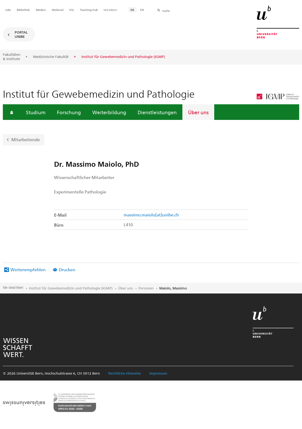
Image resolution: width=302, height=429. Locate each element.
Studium (36, 112)
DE (132, 10)
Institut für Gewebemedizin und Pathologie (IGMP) (71, 288)
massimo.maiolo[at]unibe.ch (151, 215)
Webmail (57, 10)
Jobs (8, 10)
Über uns (198, 112)
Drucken (67, 269)
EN (142, 10)
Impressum (158, 373)
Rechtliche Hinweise (124, 373)
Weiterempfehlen (28, 269)
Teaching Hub (89, 10)
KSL (71, 10)
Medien (41, 10)
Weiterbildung (109, 112)
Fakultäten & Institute (11, 57)
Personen (146, 288)
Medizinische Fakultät (51, 57)
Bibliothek (23, 10)
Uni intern (110, 10)
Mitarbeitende (25, 139)
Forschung (69, 112)
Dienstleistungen (157, 112)
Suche (166, 11)
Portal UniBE (21, 34)
